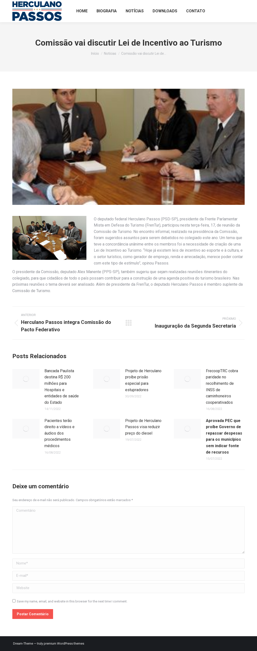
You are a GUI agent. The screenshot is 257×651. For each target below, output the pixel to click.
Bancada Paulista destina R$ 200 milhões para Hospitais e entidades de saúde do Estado (61, 387)
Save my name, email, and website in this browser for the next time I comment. (72, 601)
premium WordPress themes (64, 643)
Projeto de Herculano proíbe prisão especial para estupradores (143, 380)
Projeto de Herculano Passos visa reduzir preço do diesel (143, 427)
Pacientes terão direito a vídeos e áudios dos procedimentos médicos (59, 433)
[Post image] (26, 379)
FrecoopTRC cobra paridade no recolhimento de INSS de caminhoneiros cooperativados (222, 387)
